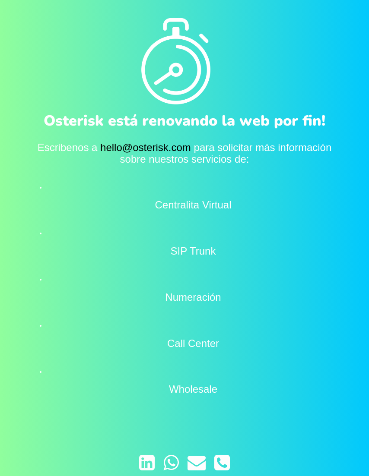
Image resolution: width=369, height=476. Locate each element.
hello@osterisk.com (145, 147)
